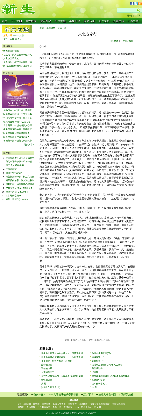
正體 (137, 15)
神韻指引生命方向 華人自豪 (17, 118)
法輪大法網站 (118, 404)
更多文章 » (29, 144)
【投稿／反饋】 (128, 41)
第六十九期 (18, 35)
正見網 (97, 407)
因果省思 (89, 21)
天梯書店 (30, 407)
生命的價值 (46, 364)
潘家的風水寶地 (11, 51)
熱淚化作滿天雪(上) (50, 387)
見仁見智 (103, 21)
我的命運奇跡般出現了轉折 (19, 161)
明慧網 (21, 407)
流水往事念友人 (99, 383)
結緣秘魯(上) (98, 357)
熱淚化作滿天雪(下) (101, 353)
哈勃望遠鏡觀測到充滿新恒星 (17, 66)
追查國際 (83, 404)
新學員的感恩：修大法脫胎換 (20, 180)
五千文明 (16, 21)
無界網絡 (46, 404)
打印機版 (114, 41)
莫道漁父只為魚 (11, 58)
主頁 (42, 28)
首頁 (4, 21)
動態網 (36, 404)
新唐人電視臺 (59, 404)
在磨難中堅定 (98, 379)
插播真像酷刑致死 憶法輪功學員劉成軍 (110, 376)
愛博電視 (68, 407)
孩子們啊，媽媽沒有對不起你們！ (57, 361)
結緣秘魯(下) (98, 361)
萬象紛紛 (74, 21)
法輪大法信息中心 (83, 407)
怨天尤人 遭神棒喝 (15, 165)
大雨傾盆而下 (47, 372)
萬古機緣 (31, 21)
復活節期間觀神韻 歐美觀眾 (17, 129)
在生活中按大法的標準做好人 (17, 54)
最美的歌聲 (97, 368)
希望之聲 (57, 407)
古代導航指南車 (13, 195)
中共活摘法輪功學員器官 (64, 394)
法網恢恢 (72, 404)
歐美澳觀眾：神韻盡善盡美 (17, 133)
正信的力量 (46, 368)
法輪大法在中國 (107, 394)
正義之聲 (133, 21)
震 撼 (43, 383)
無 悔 (94, 387)
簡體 (129, 15)
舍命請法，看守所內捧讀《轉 (17, 62)
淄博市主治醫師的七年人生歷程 (107, 364)
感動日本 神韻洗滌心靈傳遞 (17, 110)
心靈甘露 (118, 21)
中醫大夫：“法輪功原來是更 (19, 188)
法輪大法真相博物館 (99, 404)
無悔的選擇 (46, 379)
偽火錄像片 (40, 394)
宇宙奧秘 (45, 21)
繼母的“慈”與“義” (14, 173)
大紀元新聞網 (24, 404)
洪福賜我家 (11, 169)
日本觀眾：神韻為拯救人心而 (17, 125)
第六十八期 (9, 39)
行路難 (95, 372)
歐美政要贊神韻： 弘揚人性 (16, 121)
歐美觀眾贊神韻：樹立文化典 (17, 114)
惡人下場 (88, 394)
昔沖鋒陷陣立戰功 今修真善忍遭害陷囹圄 (62, 376)
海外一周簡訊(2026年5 (17, 191)
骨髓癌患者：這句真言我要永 (20, 157)
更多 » (18, 39)
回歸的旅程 (127, 394)
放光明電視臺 (43, 407)
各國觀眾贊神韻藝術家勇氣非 (17, 140)
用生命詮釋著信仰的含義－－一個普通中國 (62, 353)
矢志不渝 (62, 28)
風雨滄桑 (60, 21)
